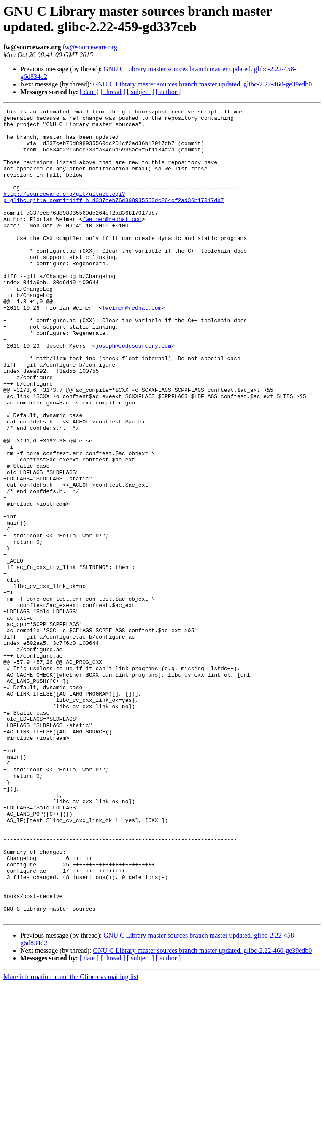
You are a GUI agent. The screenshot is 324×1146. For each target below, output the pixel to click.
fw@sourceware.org (89, 47)
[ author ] (168, 91)
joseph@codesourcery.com (133, 393)
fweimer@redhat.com (111, 241)
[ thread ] (112, 91)
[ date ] (89, 91)
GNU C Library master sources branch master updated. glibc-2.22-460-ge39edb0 (202, 84)
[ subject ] (140, 91)
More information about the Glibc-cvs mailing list (70, 1138)
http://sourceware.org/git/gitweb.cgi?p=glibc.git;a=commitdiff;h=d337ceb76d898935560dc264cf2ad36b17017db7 (113, 215)
